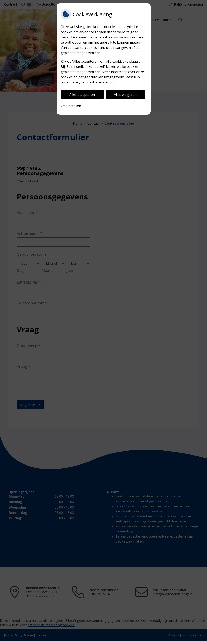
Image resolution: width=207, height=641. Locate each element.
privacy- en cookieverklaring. (91, 82)
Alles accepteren (82, 94)
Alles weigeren (125, 94)
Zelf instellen (71, 105)
